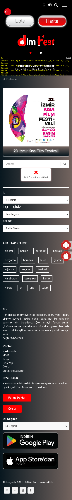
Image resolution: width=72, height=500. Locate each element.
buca (43, 260)
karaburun (11, 278)
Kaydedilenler (44, 4)
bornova (28, 260)
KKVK (6, 355)
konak (46, 278)
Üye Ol (6, 366)
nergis (8, 287)
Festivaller (11, 79)
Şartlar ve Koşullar (13, 370)
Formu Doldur (16, 397)
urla (32, 287)
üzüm (45, 287)
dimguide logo (20, 5)
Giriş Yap (50, 4)
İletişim (7, 359)
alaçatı (9, 250)
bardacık (41, 250)
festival (42, 269)
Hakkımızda (9, 351)
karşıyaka (30, 278)
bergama (10, 260)
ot (21, 287)
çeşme (58, 260)
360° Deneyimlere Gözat (36, 174)
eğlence (9, 269)
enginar (26, 269)
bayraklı (57, 250)
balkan (24, 250)
